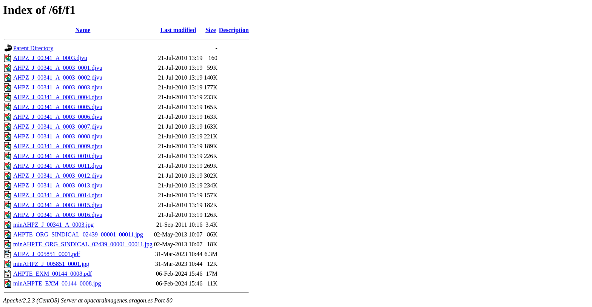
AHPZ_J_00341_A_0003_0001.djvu (57, 67)
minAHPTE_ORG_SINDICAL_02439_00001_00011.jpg (83, 244)
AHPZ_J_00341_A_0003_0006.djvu (57, 117)
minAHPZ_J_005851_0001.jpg (51, 264)
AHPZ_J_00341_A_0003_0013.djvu (57, 185)
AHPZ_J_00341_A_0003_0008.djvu (57, 136)
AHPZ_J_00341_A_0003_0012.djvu (57, 175)
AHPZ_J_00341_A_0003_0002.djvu (57, 77)
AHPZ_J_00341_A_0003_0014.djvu (57, 195)
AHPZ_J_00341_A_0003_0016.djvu (57, 215)
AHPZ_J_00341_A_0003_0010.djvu (57, 156)
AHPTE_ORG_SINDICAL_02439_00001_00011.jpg (78, 234)
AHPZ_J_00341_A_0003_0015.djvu (57, 205)
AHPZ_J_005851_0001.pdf (46, 254)
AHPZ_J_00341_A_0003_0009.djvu (57, 146)
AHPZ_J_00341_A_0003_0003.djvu (57, 87)
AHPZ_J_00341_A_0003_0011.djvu (57, 166)
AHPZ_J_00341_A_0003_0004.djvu (57, 97)
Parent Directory (33, 48)
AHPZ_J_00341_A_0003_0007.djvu (57, 126)
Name (82, 30)
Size (210, 30)
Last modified (178, 30)
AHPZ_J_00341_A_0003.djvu (50, 58)
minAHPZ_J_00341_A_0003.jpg (53, 224)
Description (234, 30)
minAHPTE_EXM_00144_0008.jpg (57, 283)
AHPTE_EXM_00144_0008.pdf (52, 273)
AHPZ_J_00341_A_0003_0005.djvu (57, 107)
